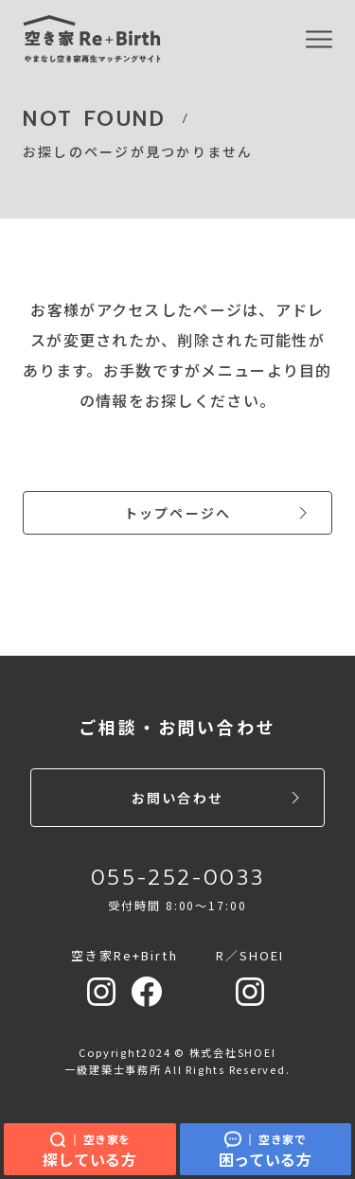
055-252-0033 (178, 877)
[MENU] (319, 39)
